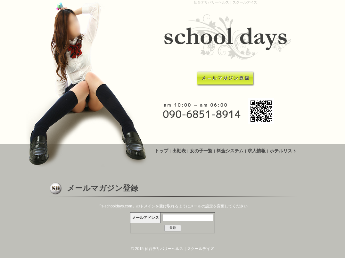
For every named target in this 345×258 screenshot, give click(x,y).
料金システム (230, 150)
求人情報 (257, 150)
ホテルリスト (283, 150)
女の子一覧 (201, 150)
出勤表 (179, 150)
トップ (161, 150)
